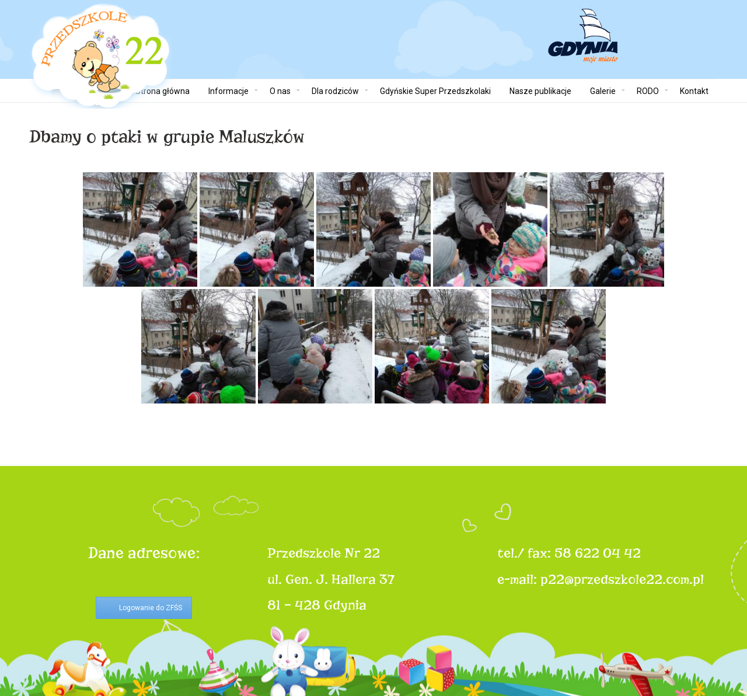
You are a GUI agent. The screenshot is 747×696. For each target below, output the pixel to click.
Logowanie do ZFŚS (150, 608)
